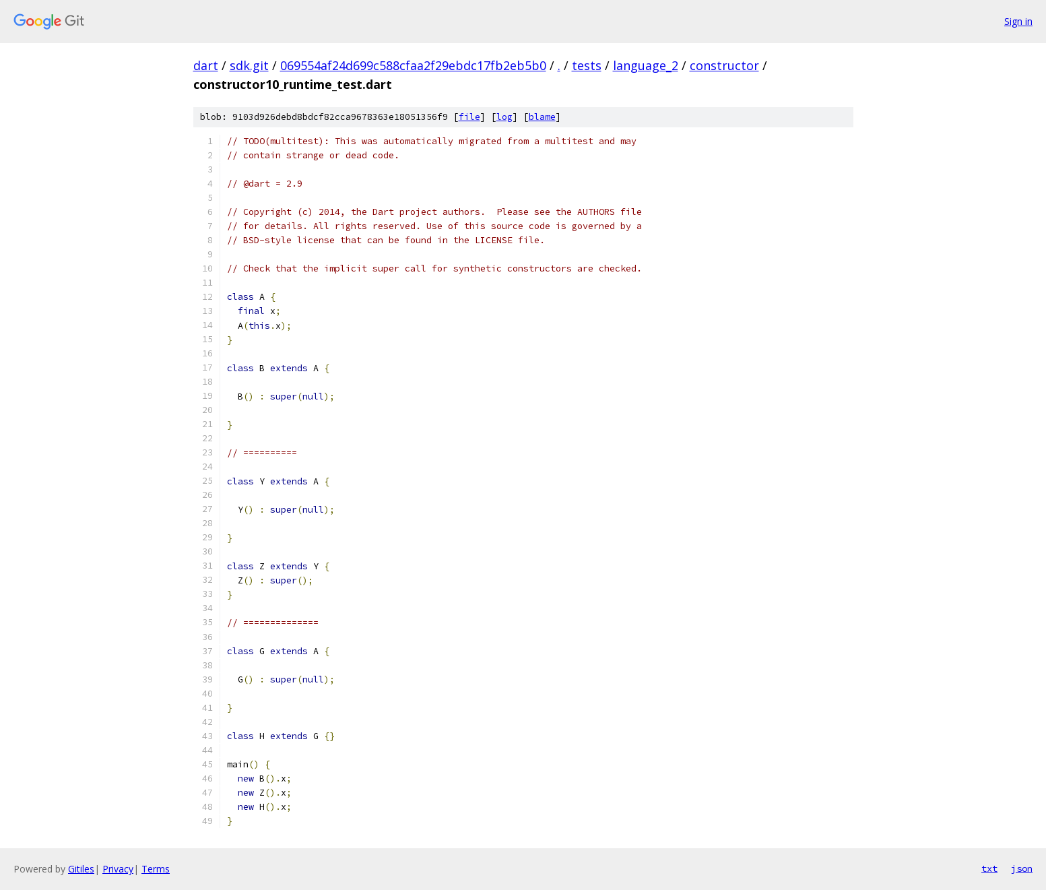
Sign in (1018, 21)
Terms (155, 868)
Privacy (117, 868)
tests (586, 65)
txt (989, 868)
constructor (724, 65)
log (504, 117)
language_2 (645, 65)
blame (542, 117)
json (1022, 868)
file (469, 117)
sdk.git (249, 65)
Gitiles (81, 868)
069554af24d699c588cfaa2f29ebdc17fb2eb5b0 (413, 65)
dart (205, 65)
